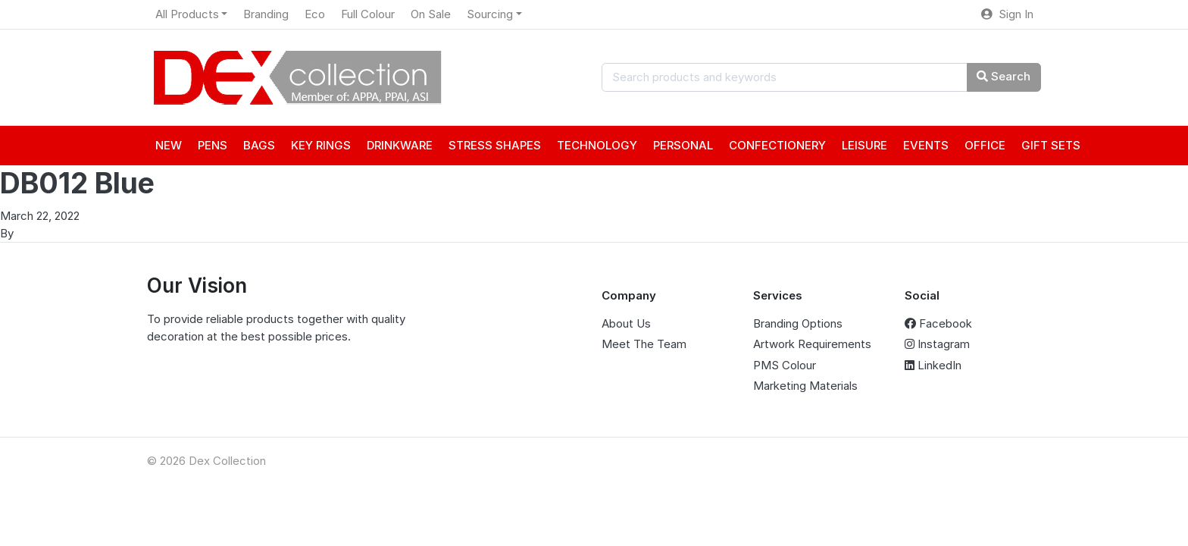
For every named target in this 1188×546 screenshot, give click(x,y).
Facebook (938, 323)
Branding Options (798, 323)
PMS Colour (784, 365)
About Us (626, 323)
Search (1003, 76)
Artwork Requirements (812, 344)
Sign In (1007, 14)
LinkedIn (933, 365)
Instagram (937, 344)
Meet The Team (644, 344)
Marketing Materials (805, 385)
